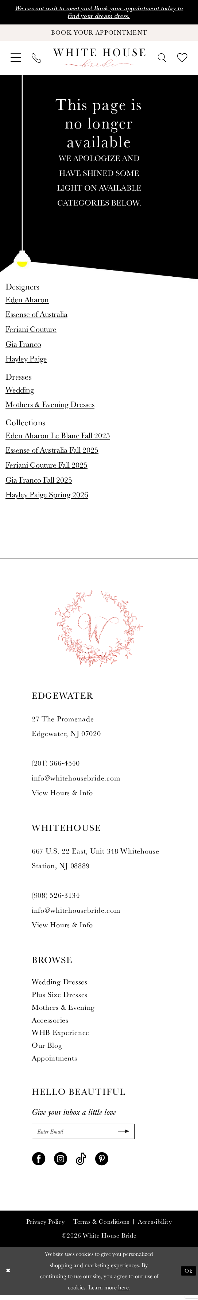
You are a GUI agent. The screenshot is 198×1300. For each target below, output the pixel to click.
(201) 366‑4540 (56, 766)
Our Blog (47, 1048)
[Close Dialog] (8, 1276)
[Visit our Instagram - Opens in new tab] (60, 1162)
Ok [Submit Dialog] (187, 1275)
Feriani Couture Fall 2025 (46, 468)
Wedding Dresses (60, 985)
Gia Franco (23, 347)
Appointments (54, 1061)
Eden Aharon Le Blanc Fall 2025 (57, 438)
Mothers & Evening (63, 1010)
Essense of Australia (36, 317)
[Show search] (162, 61)
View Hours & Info (62, 796)
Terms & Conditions (101, 1226)
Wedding (19, 393)
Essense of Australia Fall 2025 (51, 453)
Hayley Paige (26, 362)
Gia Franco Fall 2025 (38, 483)
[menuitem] (15, 61)
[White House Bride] (99, 61)
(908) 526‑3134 (56, 898)
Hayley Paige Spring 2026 (46, 497)
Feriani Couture (31, 332)
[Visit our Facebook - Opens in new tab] (39, 1162)
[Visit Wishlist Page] (182, 61)
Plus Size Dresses (60, 997)
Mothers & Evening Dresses (49, 407)
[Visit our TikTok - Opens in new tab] (81, 1162)
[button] (15, 61)
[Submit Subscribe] (121, 1135)
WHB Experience (60, 1035)
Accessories (50, 1023)
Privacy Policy (45, 1226)
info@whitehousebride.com (76, 781)
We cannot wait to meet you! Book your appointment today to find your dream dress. (99, 13)
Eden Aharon (27, 302)
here (123, 1292)
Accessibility (155, 1226)
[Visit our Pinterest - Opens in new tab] (102, 1162)
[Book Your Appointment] (99, 35)
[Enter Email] (83, 1135)
